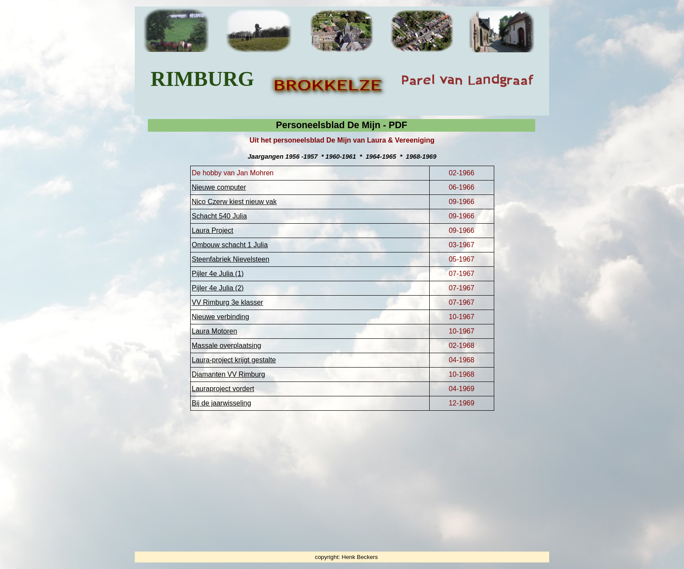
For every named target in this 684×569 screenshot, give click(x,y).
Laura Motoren (214, 331)
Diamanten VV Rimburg (228, 374)
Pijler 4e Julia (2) (218, 288)
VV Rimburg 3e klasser (227, 302)
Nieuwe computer (219, 187)
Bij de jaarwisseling (221, 403)
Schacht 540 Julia (219, 216)
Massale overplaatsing (226, 345)
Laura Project (212, 230)
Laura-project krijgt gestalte (234, 360)
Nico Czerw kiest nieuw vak (234, 201)
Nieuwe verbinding (221, 316)
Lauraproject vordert (223, 388)
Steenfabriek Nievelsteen (231, 259)
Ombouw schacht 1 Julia (230, 245)
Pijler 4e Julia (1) (218, 273)
